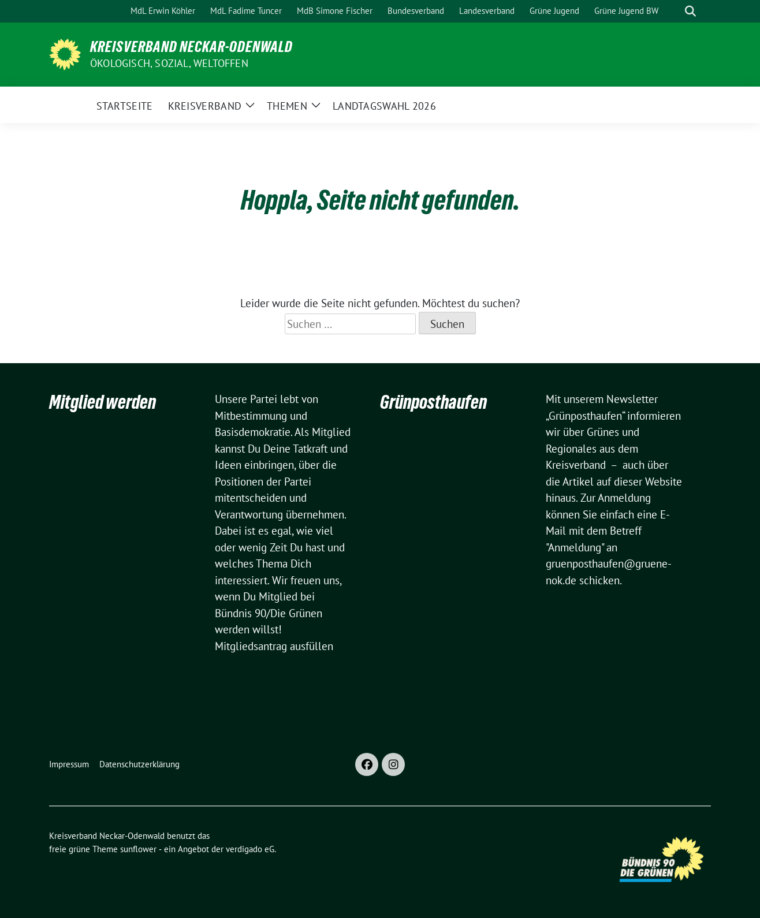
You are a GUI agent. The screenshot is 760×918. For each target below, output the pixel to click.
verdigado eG (250, 849)
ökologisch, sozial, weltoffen (169, 63)
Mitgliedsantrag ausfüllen (274, 646)
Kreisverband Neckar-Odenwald (191, 46)
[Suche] (674, 11)
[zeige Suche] (690, 11)
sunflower (138, 849)
